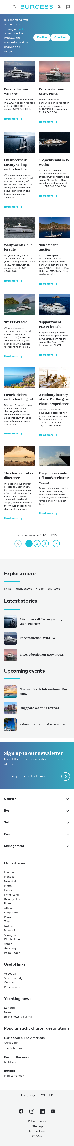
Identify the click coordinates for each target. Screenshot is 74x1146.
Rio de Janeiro (13, 939)
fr (51, 1095)
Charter (37, 798)
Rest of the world (17, 1057)
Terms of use (37, 1131)
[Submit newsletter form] (65, 776)
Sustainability (13, 978)
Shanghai (10, 935)
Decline (42, 37)
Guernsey (10, 948)
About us (10, 973)
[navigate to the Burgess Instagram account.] (31, 1112)
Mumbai (9, 930)
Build (37, 834)
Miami (8, 885)
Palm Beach (12, 952)
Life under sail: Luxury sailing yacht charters (33, 621)
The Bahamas (13, 1048)
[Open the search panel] (14, 6)
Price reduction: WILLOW (29, 638)
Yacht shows (23, 588)
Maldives (10, 1062)
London (9, 872)
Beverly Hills (12, 899)
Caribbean (11, 1042)
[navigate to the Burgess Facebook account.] (21, 1112)
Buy (37, 810)
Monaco (9, 876)
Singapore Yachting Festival (31, 708)
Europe (9, 1071)
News (7, 588)
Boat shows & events (18, 1016)
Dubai (8, 890)
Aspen (8, 943)
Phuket (8, 917)
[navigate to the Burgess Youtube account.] (53, 1112)
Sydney (8, 925)
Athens (8, 908)
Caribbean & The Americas (24, 1038)
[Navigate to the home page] (37, 7)
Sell (37, 822)
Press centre (12, 987)
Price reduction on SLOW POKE (34, 655)
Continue (60, 37)
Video (40, 588)
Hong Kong (11, 894)
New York (10, 881)
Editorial (10, 1007)
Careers (9, 982)
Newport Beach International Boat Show (36, 691)
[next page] (56, 543)
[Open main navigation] (6, 7)
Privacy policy (37, 1121)
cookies (22, 29)
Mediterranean (14, 1075)
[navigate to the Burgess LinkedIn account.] (42, 1112)
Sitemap (37, 1126)
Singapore (11, 912)
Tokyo (7, 921)
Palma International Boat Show (34, 724)
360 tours (54, 588)
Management (37, 846)
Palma (8, 903)
